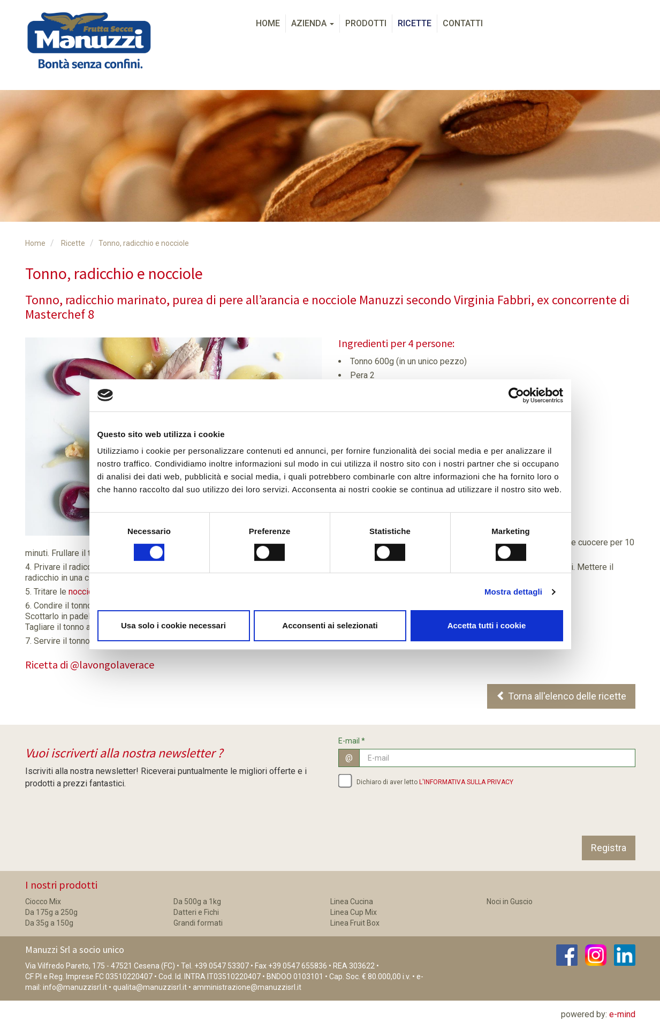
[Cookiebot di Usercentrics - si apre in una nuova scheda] (516, 395)
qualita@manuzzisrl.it (150, 987)
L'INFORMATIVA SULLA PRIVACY (466, 782)
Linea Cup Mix (353, 912)
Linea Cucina (351, 901)
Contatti (463, 23)
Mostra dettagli (513, 591)
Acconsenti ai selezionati (329, 625)
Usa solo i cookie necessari (173, 625)
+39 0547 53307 (221, 966)
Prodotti (365, 23)
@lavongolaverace (112, 664)
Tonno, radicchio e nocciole (143, 243)
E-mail (351, 741)
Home (268, 23)
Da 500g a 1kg (197, 901)
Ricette (414, 23)
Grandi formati (198, 923)
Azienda (312, 23)
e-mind (622, 1014)
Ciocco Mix (43, 901)
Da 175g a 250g (51, 912)
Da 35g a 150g (49, 923)
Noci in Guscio (510, 901)
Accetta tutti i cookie (486, 625)
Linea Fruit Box (355, 923)
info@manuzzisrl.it (75, 987)
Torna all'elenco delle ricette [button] (561, 696)
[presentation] (419, 815)
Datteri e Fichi (196, 912)
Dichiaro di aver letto (425, 780)
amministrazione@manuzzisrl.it (247, 987)
